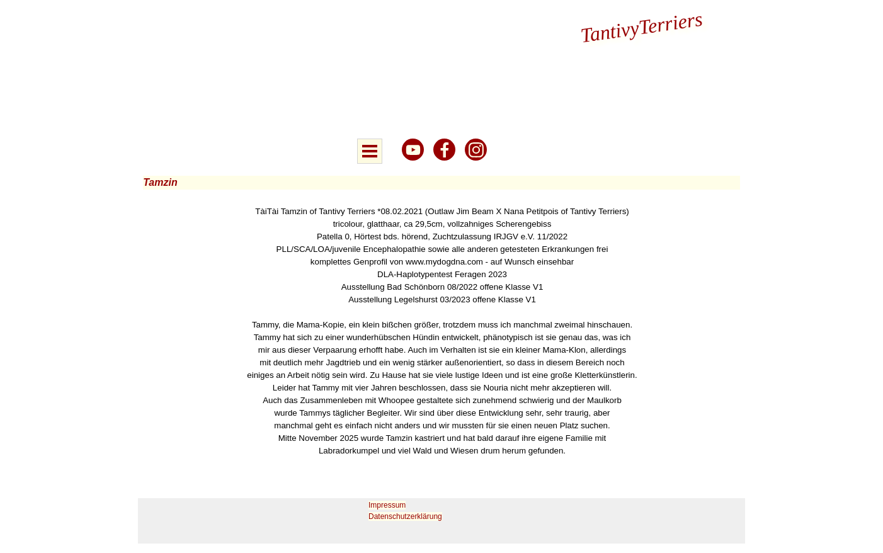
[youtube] (413, 150)
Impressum (387, 505)
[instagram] (476, 150)
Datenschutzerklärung (405, 516)
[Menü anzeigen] (369, 151)
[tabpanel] (442, 331)
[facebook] (444, 150)
